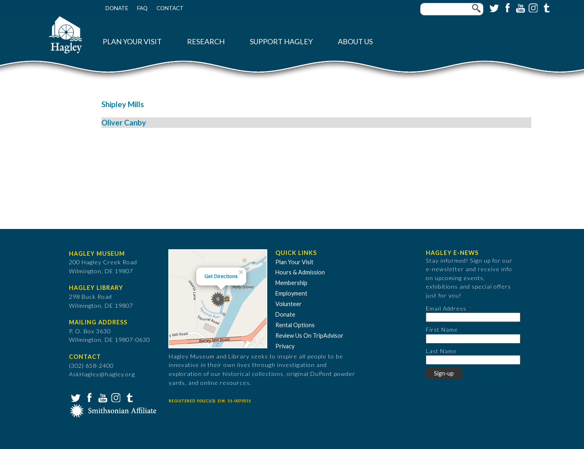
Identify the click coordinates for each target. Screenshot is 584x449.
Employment (291, 293)
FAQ (142, 8)
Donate (116, 8)
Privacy (284, 346)
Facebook (506, 7)
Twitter (493, 7)
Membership (291, 282)
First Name (442, 329)
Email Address (446, 308)
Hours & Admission (300, 272)
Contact (170, 8)
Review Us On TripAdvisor (309, 335)
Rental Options (295, 325)
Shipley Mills (122, 104)
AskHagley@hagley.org (102, 374)
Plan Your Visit (132, 42)
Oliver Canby (123, 122)
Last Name (441, 351)
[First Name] (473, 338)
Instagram (532, 7)
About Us (355, 42)
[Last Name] (473, 360)
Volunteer (288, 303)
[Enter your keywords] (451, 9)
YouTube (519, 7)
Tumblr (545, 7)
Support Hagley (281, 42)
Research (206, 42)
